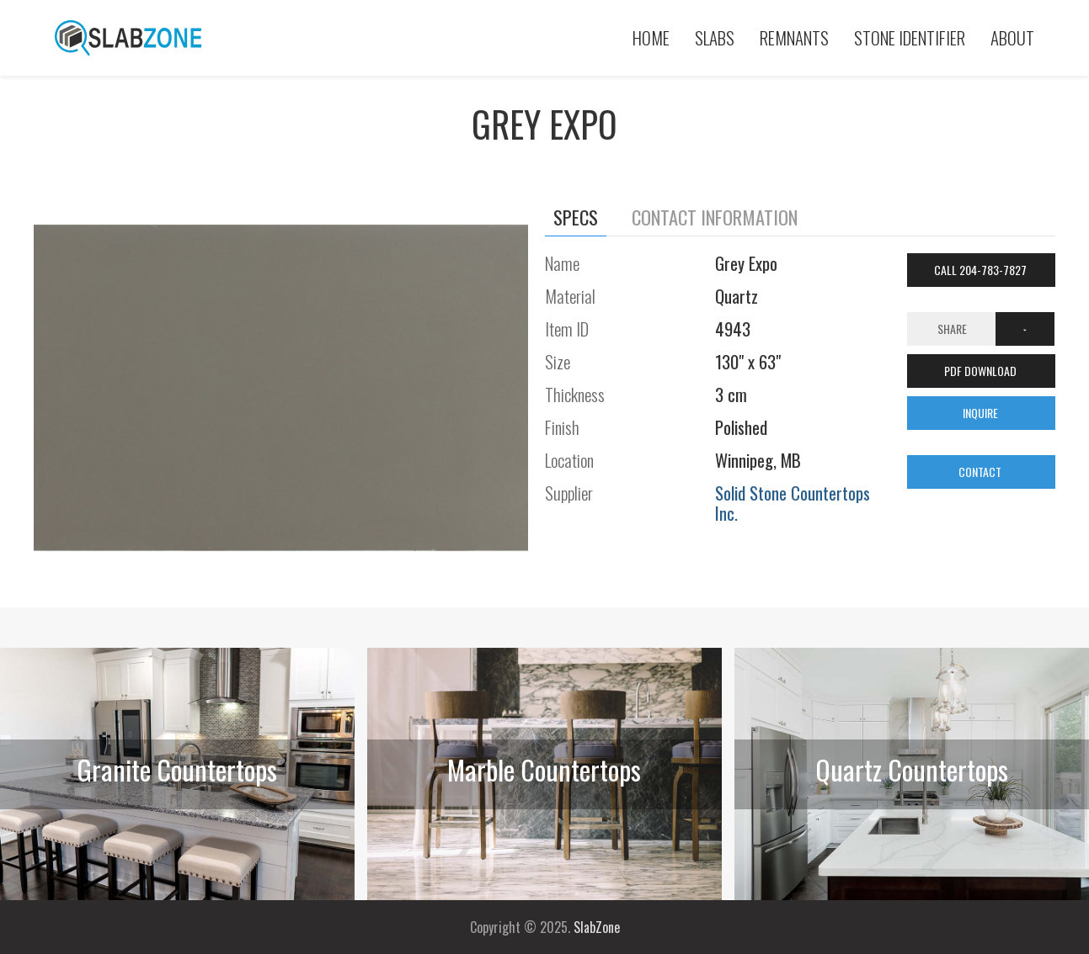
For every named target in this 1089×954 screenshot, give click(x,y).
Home (651, 37)
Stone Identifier (909, 37)
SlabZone (597, 927)
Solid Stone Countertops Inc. (792, 503)
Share (952, 328)
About (1012, 37)
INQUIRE (982, 412)
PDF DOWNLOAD (981, 370)
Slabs (714, 37)
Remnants (794, 37)
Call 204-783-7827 (981, 269)
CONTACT (981, 471)
